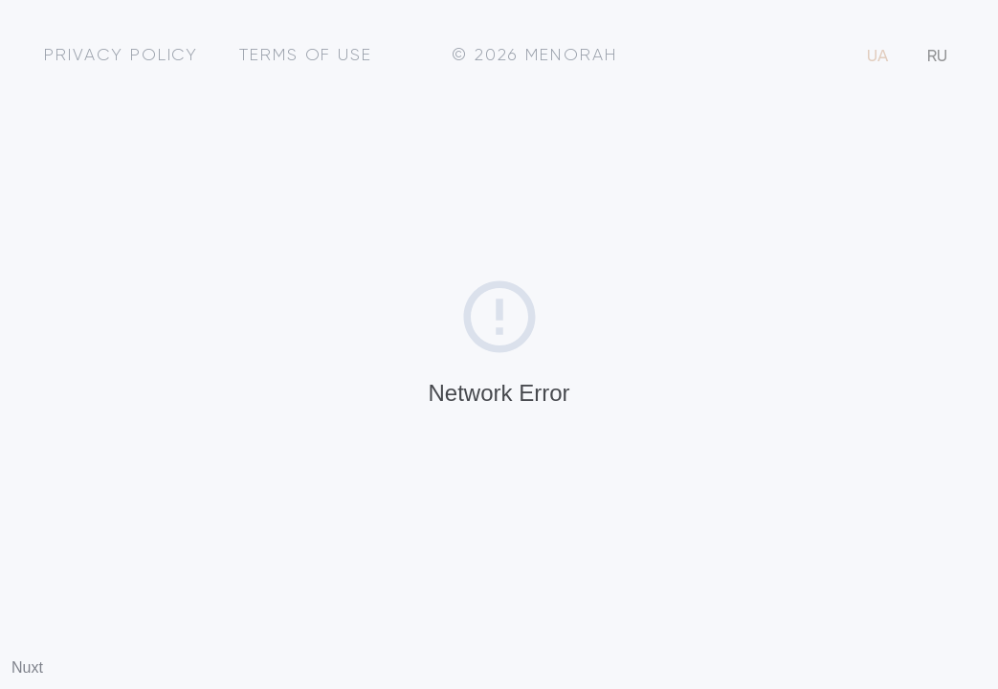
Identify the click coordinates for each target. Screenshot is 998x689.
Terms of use (305, 55)
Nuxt (27, 667)
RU (937, 56)
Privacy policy (121, 55)
